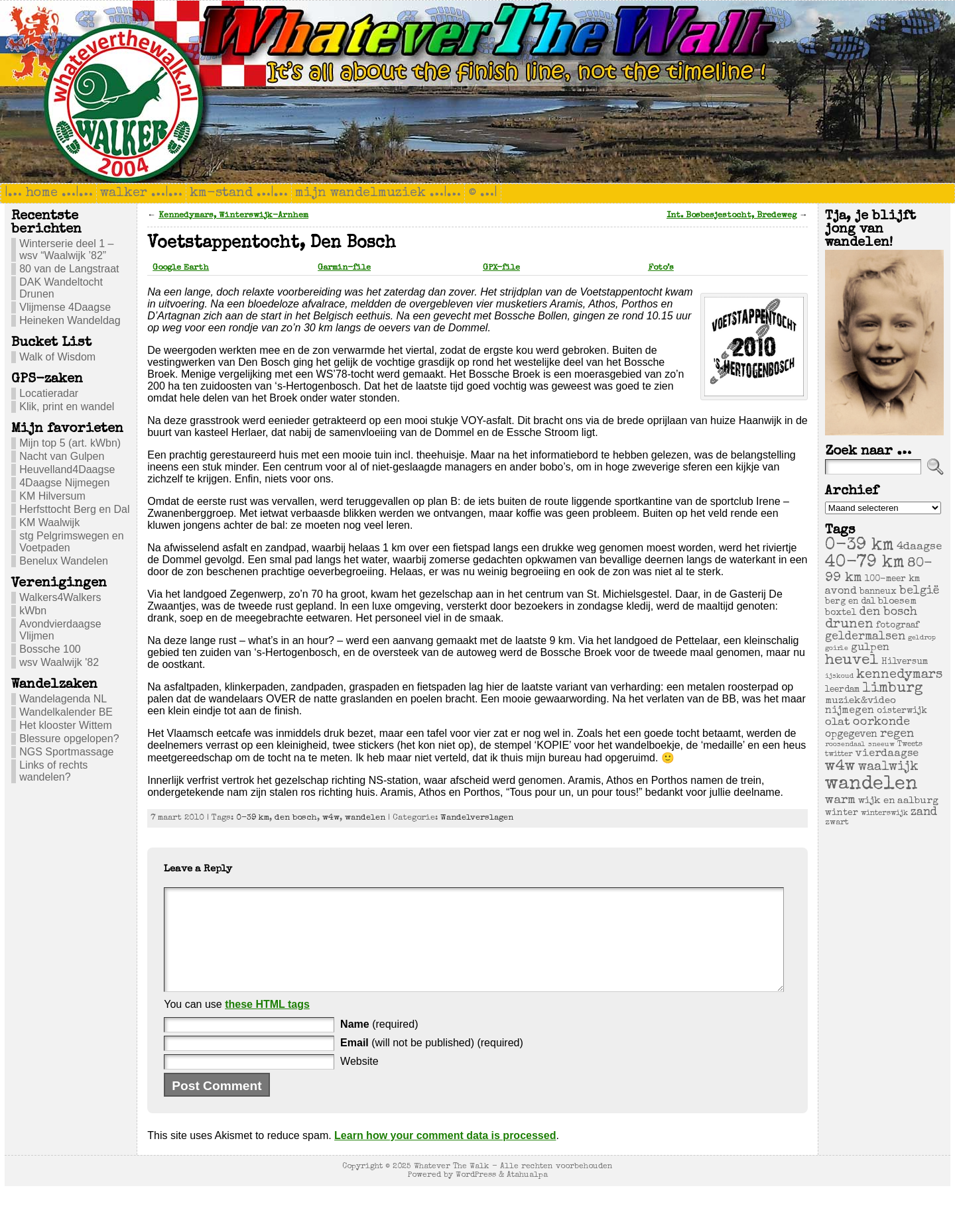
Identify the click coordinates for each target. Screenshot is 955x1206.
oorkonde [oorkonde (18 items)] (881, 722)
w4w (331, 818)
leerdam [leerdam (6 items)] (842, 690)
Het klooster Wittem (65, 725)
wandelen (365, 818)
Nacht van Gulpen (61, 456)
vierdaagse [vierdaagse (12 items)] (887, 754)
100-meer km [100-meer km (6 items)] (892, 579)
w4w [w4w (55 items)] (840, 767)
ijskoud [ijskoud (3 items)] (839, 676)
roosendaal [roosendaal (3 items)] (845, 744)
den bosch (296, 818)
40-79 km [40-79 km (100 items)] (865, 563)
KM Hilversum (52, 496)
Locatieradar (48, 393)
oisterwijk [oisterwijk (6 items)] (902, 711)
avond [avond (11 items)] (841, 591)
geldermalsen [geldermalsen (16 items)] (865, 637)
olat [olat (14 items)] (837, 722)
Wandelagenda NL (63, 698)
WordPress (476, 1195)
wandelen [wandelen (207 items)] (871, 785)
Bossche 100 (50, 649)
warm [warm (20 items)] (840, 800)
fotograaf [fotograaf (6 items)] (897, 626)
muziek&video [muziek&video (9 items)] (860, 701)
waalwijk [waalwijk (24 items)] (888, 767)
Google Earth (181, 268)
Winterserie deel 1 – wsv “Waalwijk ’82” (66, 249)
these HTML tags (267, 1024)
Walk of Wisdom (57, 356)
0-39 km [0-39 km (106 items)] (859, 546)
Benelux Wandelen (63, 561)
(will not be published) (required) (431, 1062)
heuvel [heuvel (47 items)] (852, 661)
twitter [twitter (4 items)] (839, 754)
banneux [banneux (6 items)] (878, 592)
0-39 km (252, 818)
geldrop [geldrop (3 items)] (922, 638)
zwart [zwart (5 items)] (837, 822)
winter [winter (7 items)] (841, 813)
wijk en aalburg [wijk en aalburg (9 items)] (898, 801)
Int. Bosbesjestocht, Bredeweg (731, 215)
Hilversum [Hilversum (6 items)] (904, 662)
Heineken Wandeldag (69, 320)
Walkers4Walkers (60, 597)
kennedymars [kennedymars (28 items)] (899, 675)
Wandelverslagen (476, 818)
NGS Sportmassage (66, 751)
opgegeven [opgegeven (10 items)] (851, 735)
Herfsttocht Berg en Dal (74, 509)
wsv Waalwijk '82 (59, 662)
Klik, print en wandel (66, 406)
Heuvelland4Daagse (67, 469)
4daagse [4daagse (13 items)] (919, 547)
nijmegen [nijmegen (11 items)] (849, 711)
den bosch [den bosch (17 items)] (888, 612)
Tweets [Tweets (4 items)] (910, 744)
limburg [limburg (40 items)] (892, 689)
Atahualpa (527, 1195)
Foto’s (661, 268)
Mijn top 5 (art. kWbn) (70, 443)
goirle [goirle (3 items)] (836, 648)
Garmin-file (344, 268)
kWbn (32, 610)
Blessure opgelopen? (69, 738)
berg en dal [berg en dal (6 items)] (850, 602)
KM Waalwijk (49, 522)
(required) (379, 1044)
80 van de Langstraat (69, 268)
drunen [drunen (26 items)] (849, 624)
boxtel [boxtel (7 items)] (841, 613)
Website (359, 1081)
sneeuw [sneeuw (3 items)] (881, 744)
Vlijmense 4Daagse (65, 307)
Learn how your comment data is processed (445, 1155)
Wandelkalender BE (66, 712)
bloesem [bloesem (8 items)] (897, 601)
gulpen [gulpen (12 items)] (870, 648)
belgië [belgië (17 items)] (919, 591)
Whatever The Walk (451, 1186)
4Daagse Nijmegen (64, 482)
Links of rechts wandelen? (53, 771)
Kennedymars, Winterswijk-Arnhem (233, 215)
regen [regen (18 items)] (897, 734)
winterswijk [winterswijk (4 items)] (884, 813)
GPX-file (501, 268)
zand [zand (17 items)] (924, 812)
